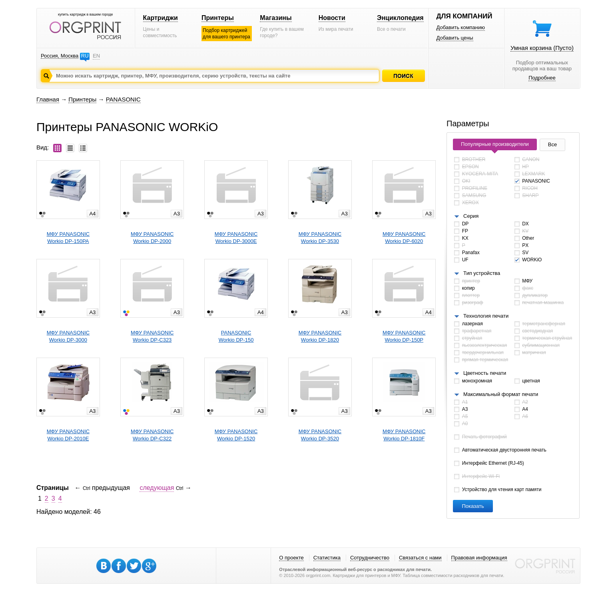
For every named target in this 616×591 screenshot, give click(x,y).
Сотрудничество (369, 558)
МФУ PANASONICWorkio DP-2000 (152, 237)
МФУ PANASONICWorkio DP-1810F (404, 435)
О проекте (291, 558)
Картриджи (160, 17)
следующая (157, 487)
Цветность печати (484, 373)
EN (96, 56)
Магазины (275, 17)
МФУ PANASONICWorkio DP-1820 (320, 336)
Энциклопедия (400, 17)
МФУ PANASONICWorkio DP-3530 (320, 237)
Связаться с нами (420, 558)
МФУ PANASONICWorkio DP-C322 (152, 435)
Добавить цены (455, 38)
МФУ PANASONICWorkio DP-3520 (320, 435)
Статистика (327, 558)
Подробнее (541, 78)
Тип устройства (481, 273)
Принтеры (217, 17)
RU (85, 56)
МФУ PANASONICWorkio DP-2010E (68, 435)
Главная (47, 99)
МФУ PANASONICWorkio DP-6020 (404, 237)
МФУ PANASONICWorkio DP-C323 (152, 336)
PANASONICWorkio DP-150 (236, 336)
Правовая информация (479, 558)
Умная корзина (542, 47)
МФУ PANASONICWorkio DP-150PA (68, 237)
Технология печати (485, 316)
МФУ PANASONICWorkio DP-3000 (68, 336)
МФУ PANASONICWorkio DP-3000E (236, 237)
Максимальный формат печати (500, 394)
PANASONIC (123, 99)
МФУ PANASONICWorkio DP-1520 (236, 435)
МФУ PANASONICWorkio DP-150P (404, 336)
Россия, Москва (59, 56)
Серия (470, 216)
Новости (332, 17)
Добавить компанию (461, 27)
